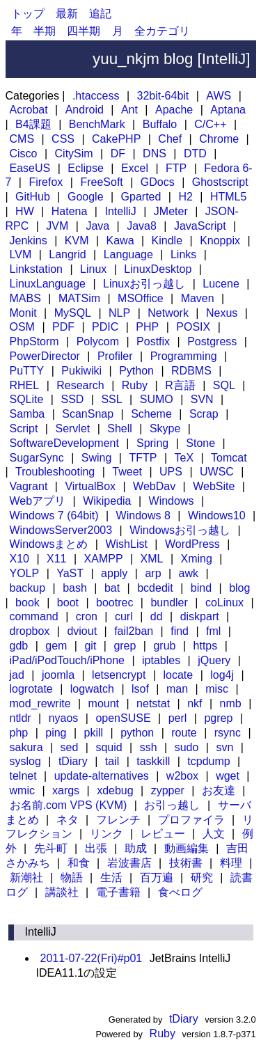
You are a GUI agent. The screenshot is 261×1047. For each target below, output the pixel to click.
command (34, 616)
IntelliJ (120, 211)
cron (86, 616)
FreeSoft (101, 182)
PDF (63, 327)
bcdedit (155, 588)
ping (55, 733)
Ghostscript (220, 182)
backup (28, 588)
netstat (153, 703)
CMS (22, 139)
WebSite (214, 486)
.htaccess (96, 96)
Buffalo (160, 124)
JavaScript (200, 226)
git (90, 646)
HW (24, 211)
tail (112, 761)
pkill (94, 733)
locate (178, 675)
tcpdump (208, 761)
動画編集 (186, 848)
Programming (183, 356)
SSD (72, 399)
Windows (171, 501)
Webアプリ (38, 501)
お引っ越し (172, 805)
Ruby (135, 385)
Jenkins (28, 240)
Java (97, 226)
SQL (224, 385)
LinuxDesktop (157, 269)
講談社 (62, 892)
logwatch (92, 689)
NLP (119, 313)
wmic (22, 790)
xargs (65, 790)
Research (80, 385)
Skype (165, 428)
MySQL (72, 313)
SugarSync (37, 458)
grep (124, 646)
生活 (111, 877)
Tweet (127, 472)
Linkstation (36, 269)
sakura (26, 747)
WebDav (154, 486)
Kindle (167, 240)
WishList (126, 544)
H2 (185, 197)
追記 (100, 13)
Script (24, 428)
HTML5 (228, 197)
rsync (227, 733)
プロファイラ (191, 820)
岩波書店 (129, 863)
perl (177, 718)
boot (68, 602)
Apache (174, 110)
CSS (63, 139)
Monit (23, 313)
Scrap (204, 414)
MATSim (79, 298)
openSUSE (122, 718)
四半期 (83, 31)
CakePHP (116, 139)
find (180, 631)
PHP (147, 327)
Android (84, 110)
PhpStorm (34, 341)
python (137, 733)
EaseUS (30, 168)
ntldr (20, 718)
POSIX (193, 327)
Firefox (46, 182)
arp (153, 573)
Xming (196, 559)
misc (216, 689)
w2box (182, 776)
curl (124, 616)
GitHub (32, 197)
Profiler (115, 356)
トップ (28, 13)
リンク (106, 834)
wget (227, 776)
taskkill (153, 761)
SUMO (156, 399)
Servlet (72, 428)
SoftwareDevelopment (64, 443)
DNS (154, 153)
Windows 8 (143, 515)
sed (70, 747)
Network (168, 313)
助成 (136, 848)
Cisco (24, 153)
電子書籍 (118, 892)
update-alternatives (101, 776)
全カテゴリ (162, 31)
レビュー (163, 834)
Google (86, 197)
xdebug (115, 790)
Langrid (67, 254)
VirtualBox (90, 486)
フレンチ (118, 820)
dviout (82, 631)
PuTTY (27, 371)
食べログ (180, 892)
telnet (23, 776)
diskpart (199, 616)
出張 (96, 848)
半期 (44, 31)
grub (164, 646)
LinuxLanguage (48, 284)
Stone (200, 443)
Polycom (98, 341)
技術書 (186, 863)
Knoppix (220, 240)
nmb (231, 703)
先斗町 (51, 848)
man (177, 689)
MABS (25, 298)
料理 (231, 863)
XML (152, 559)
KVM (77, 240)
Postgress (212, 341)
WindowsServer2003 (61, 530)
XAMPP (103, 559)
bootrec (114, 602)
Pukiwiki (81, 371)
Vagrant (29, 486)
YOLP (25, 573)
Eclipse (86, 168)
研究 (202, 877)
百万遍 (156, 877)
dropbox (30, 631)
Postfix (153, 341)
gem (56, 646)
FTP (176, 168)
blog (239, 588)
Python (136, 371)
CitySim (74, 153)
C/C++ (210, 124)
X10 (19, 559)
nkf (194, 703)
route (183, 733)
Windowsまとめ (49, 544)
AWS (218, 96)
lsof (140, 689)
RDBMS (191, 371)
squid (108, 747)
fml (213, 631)
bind (201, 588)
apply (114, 573)
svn (224, 747)
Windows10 (217, 515)
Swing (96, 458)
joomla (58, 675)
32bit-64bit (163, 96)
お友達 (218, 790)
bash (75, 588)
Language (128, 254)
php (19, 733)
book (27, 602)
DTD (195, 153)
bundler (168, 602)
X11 (56, 559)
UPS (170, 472)
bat (112, 588)
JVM (57, 226)
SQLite (27, 399)
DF (118, 153)
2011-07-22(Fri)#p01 (91, 958)
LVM (21, 254)
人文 (214, 834)
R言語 (180, 385)
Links (183, 254)
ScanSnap (87, 414)
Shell (119, 428)
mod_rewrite (40, 703)
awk (188, 573)
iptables (161, 660)
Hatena (70, 211)
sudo (187, 747)
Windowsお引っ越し (179, 530)
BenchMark (97, 124)
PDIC (105, 327)
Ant (129, 110)
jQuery (214, 660)
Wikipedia (107, 501)
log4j (222, 675)
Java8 (142, 226)
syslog (25, 761)
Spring (152, 443)
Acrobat (29, 110)
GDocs (158, 182)
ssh (148, 747)
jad (17, 675)
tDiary (73, 761)
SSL (111, 399)
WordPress (192, 544)
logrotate (31, 689)
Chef (170, 139)
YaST (70, 573)
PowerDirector (45, 356)
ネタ (67, 820)
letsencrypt (118, 675)
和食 (79, 863)
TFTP (143, 458)
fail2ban (133, 631)
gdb (19, 646)
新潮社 (26, 877)
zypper (167, 790)
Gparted (141, 197)
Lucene (221, 284)
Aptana (228, 110)
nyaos (64, 718)
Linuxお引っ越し (144, 284)
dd (156, 616)
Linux (93, 269)
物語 (72, 877)
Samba (27, 414)
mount (103, 703)
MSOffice (141, 298)
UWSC (217, 472)
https (205, 646)
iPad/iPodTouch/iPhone (67, 660)
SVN (202, 399)
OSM (22, 327)
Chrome (219, 139)
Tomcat (229, 458)
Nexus (221, 313)
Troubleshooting (55, 472)
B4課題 (33, 124)
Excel (134, 168)
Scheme (151, 414)
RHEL (25, 385)
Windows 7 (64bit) (54, 515)
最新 (67, 13)
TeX (183, 458)
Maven (197, 298)
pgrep (218, 718)
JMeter (171, 211)
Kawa (120, 240)
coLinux (224, 602)
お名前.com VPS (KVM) (68, 805)
